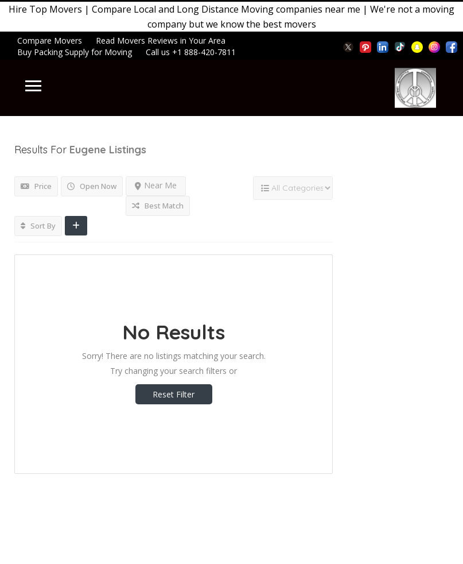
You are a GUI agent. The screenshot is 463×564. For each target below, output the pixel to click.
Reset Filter (173, 394)
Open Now (91, 186)
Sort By (38, 226)
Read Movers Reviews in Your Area (160, 40)
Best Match (158, 205)
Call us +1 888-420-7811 (191, 52)
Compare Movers (49, 40)
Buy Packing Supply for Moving (74, 52)
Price (36, 186)
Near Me (156, 185)
